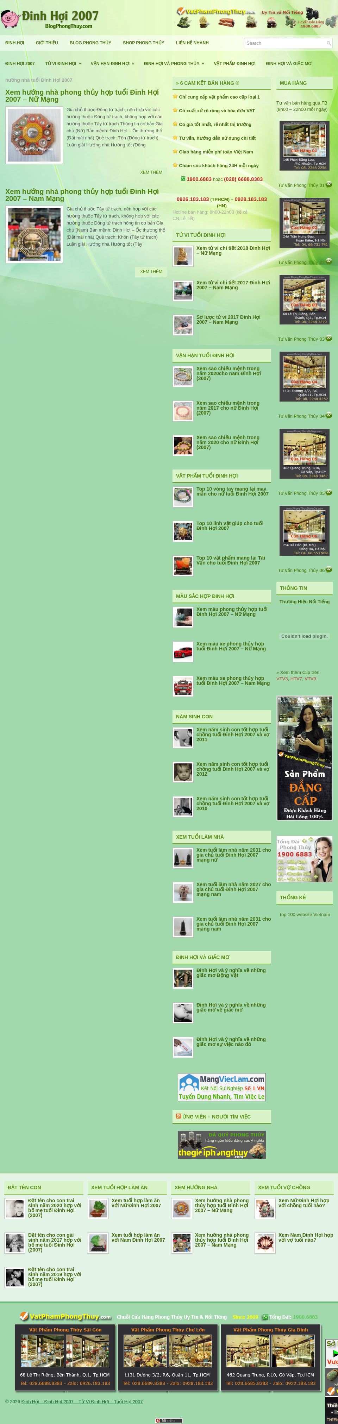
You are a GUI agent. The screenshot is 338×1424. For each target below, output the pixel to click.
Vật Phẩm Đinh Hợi (234, 63)
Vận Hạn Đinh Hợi (115, 61)
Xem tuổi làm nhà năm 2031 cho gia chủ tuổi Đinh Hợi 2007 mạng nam (233, 924)
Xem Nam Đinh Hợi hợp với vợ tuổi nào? (305, 1237)
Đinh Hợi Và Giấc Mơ (289, 63)
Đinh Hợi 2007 (20, 63)
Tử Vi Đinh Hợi (65, 61)
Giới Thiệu (47, 42)
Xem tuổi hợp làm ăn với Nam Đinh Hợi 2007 (138, 1237)
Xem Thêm (151, 172)
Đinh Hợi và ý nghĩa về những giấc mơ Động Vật (231, 973)
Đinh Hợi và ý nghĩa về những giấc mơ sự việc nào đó (231, 1042)
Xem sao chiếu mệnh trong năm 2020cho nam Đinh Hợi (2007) (228, 373)
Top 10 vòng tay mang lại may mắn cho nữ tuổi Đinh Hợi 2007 (232, 491)
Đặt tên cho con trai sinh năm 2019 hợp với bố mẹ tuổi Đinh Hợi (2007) (54, 1277)
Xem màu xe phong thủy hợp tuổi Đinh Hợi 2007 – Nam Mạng (233, 680)
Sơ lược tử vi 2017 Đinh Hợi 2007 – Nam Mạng (228, 319)
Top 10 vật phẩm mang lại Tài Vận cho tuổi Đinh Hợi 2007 (230, 560)
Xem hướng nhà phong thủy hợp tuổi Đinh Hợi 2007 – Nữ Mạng (82, 95)
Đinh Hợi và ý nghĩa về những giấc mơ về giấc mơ (231, 1007)
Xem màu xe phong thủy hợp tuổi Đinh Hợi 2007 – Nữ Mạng (231, 646)
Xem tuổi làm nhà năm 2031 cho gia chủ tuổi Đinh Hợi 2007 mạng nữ (233, 855)
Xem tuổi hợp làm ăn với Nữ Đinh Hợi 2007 (136, 1203)
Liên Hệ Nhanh (192, 42)
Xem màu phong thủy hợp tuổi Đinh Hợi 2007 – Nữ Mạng (232, 611)
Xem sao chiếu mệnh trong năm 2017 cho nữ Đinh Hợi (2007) (227, 408)
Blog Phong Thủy (90, 42)
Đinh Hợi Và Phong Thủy (176, 61)
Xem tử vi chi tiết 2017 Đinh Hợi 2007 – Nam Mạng (233, 285)
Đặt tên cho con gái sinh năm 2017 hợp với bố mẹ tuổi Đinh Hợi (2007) (54, 1242)
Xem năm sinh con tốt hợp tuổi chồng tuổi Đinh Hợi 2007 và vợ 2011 (233, 734)
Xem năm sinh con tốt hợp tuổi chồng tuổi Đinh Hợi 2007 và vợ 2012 (233, 769)
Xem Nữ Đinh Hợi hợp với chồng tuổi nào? (303, 1203)
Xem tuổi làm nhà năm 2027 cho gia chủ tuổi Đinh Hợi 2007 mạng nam (233, 889)
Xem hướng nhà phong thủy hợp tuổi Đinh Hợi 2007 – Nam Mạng (82, 195)
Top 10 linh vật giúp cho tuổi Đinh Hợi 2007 (229, 526)
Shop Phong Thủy (143, 42)
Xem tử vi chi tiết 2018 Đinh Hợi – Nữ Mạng (233, 250)
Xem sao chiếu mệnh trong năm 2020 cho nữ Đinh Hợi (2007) (227, 442)
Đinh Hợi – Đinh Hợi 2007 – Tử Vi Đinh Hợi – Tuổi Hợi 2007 (82, 1401)
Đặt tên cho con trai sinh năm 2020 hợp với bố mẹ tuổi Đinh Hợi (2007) (54, 1208)
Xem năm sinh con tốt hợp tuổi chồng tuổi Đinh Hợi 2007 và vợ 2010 (233, 803)
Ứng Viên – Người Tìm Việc (216, 1117)
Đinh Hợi (14, 42)
